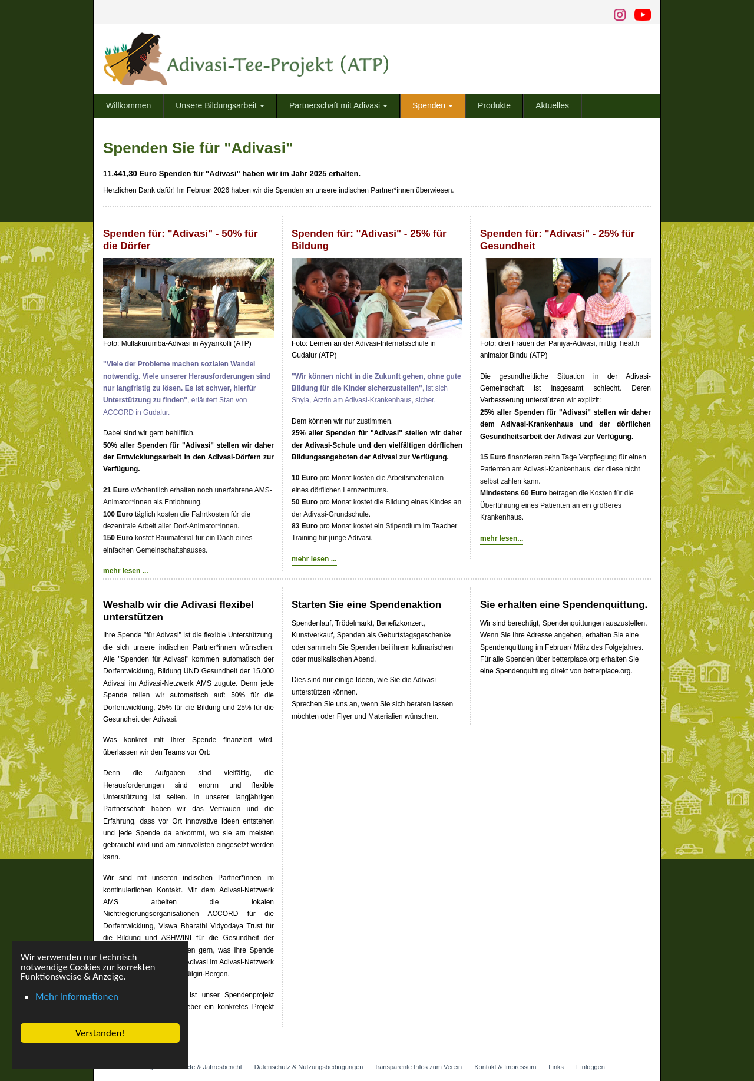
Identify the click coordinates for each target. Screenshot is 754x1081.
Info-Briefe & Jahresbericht (204, 1066)
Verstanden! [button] (100, 1033)
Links (556, 1066)
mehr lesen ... (125, 571)
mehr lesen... (501, 538)
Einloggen (590, 1066)
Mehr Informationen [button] (76, 996)
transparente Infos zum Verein (418, 1066)
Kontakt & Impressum (505, 1066)
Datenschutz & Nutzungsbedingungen (308, 1066)
